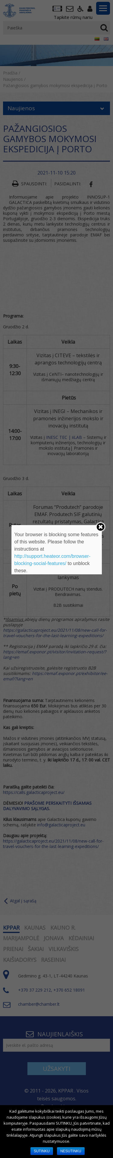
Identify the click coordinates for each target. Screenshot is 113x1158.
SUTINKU (42, 1151)
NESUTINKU (70, 1151)
